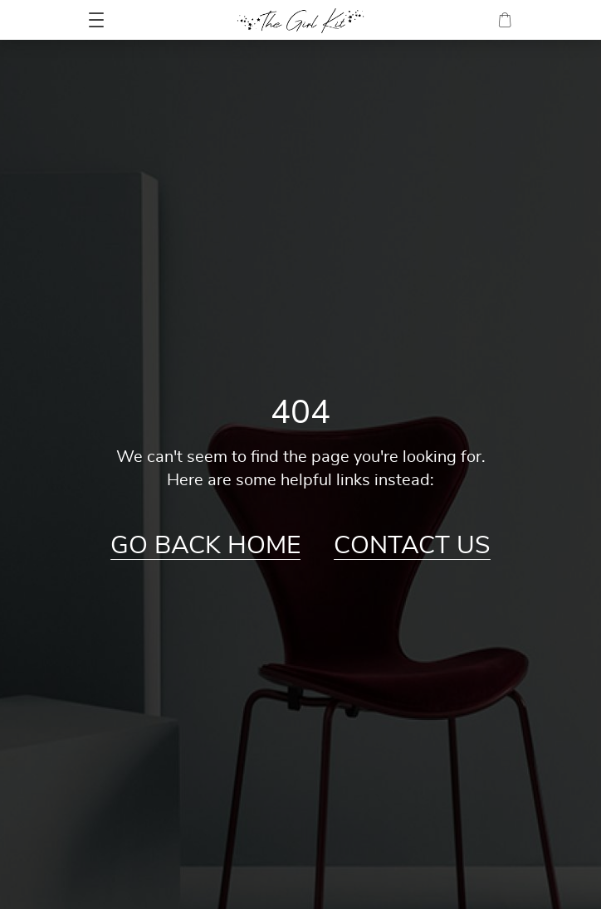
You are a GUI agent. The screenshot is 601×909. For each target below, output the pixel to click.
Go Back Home (205, 545)
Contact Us (412, 545)
